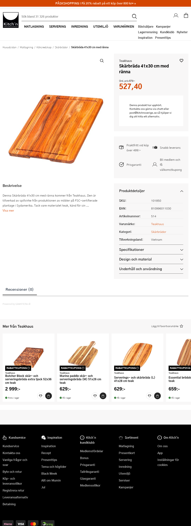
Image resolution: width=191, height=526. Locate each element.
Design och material (135, 259)
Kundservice (11, 446)
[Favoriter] (40, 396)
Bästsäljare (145, 26)
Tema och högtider (53, 466)
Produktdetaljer (132, 190)
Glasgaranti (88, 478)
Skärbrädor (61, 47)
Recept (46, 453)
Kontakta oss (11, 453)
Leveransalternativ (15, 497)
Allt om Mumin (51, 480)
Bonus (84, 458)
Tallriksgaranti (89, 471)
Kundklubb (167, 32)
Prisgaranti (134, 164)
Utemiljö (124, 473)
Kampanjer (163, 26)
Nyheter (182, 32)
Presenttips (163, 37)
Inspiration (145, 37)
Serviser (124, 480)
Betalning (9, 504)
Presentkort (127, 453)
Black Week (49, 473)
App (160, 453)
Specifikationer (131, 249)
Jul (43, 487)
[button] (181, 60)
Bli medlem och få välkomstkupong (171, 164)
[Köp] (48, 396)
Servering (125, 460)
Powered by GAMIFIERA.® (17, 304)
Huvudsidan (9, 47)
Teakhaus (125, 61)
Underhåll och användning (140, 268)
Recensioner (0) (20, 289)
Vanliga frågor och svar (15, 462)
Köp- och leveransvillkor (12, 481)
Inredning (125, 466)
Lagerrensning (147, 32)
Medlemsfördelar (91, 451)
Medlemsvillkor (90, 485)
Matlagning (26, 47)
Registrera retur (13, 490)
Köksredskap (44, 47)
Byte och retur (12, 471)
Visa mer (8, 210)
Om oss (162, 446)
